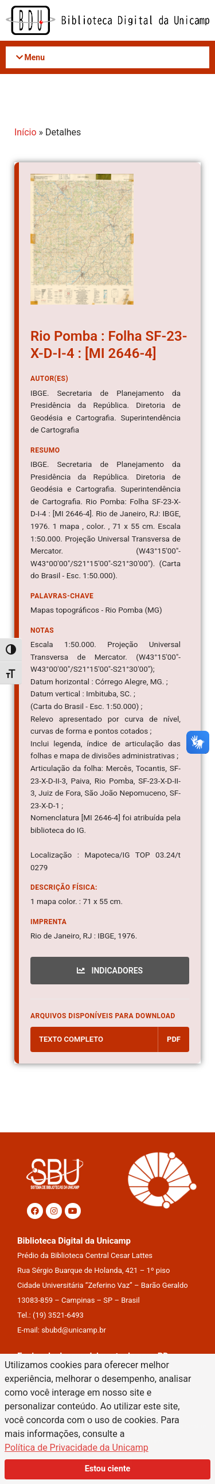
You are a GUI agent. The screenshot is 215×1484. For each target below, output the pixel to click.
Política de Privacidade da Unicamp (76, 1447)
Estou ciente (108, 1469)
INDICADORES (110, 970)
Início (25, 132)
